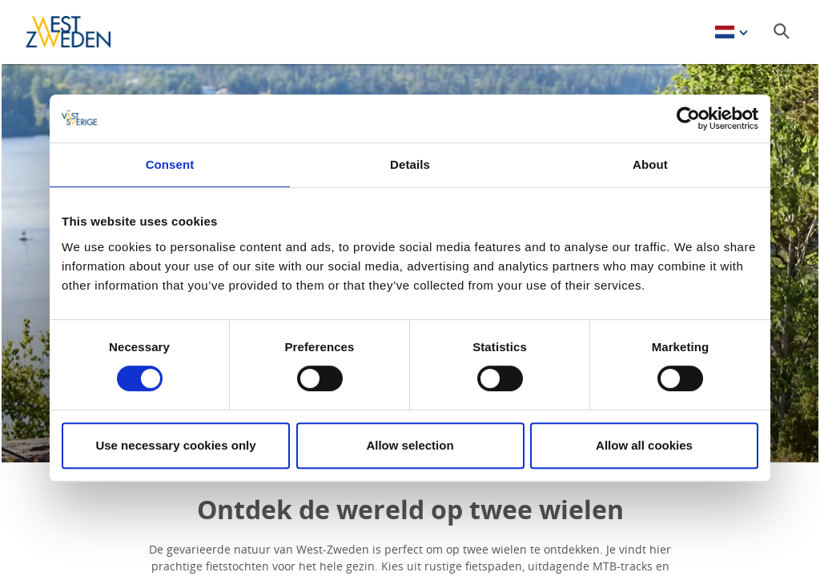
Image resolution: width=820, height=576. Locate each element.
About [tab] (650, 164)
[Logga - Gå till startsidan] (82, 32)
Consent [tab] (170, 164)
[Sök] (781, 31)
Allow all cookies (644, 445)
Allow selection (409, 445)
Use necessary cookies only (175, 445)
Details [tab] (410, 164)
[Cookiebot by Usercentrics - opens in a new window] (688, 118)
